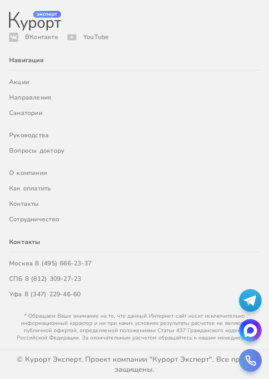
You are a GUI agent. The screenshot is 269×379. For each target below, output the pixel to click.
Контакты (24, 203)
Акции (19, 82)
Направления (30, 97)
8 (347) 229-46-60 (53, 294)
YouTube (96, 37)
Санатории (25, 113)
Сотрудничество (34, 219)
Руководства (29, 135)
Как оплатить (30, 188)
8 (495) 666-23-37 (63, 263)
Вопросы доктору (36, 150)
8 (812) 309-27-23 (53, 278)
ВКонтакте (41, 37)
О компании (28, 173)
